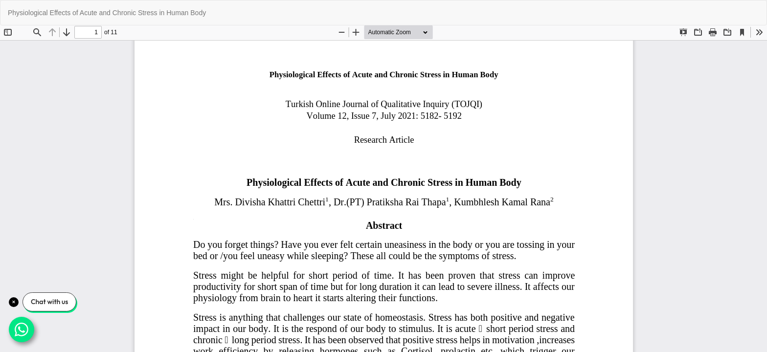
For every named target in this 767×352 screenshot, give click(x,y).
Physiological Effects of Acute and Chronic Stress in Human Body (107, 13)
